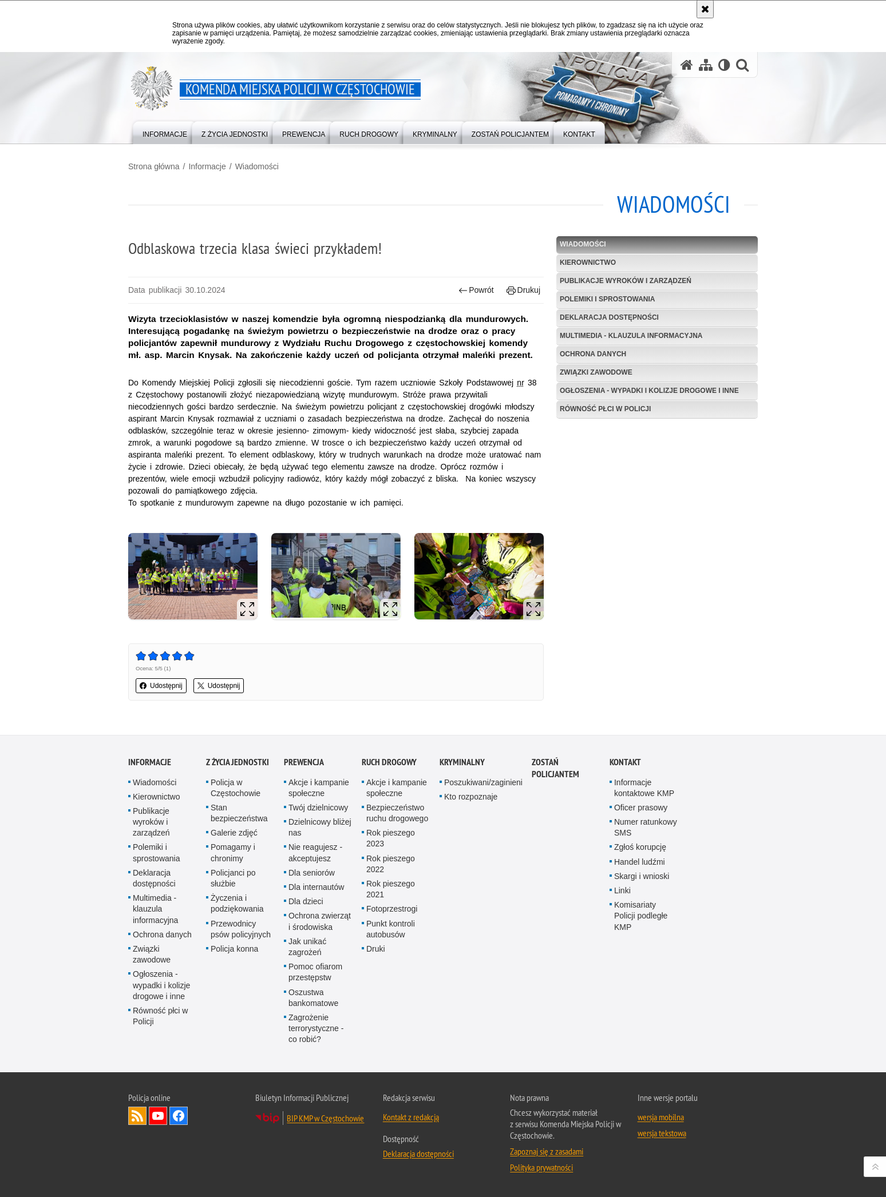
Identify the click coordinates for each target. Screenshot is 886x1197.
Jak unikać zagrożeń (307, 947)
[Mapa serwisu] (706, 65)
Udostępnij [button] (161, 686)
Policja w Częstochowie (235, 788)
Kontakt (625, 762)
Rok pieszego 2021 (390, 889)
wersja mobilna (661, 1117)
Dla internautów (316, 887)
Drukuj (523, 290)
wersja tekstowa (662, 1133)
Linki (622, 890)
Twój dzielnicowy (318, 807)
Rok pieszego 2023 (390, 838)
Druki (375, 948)
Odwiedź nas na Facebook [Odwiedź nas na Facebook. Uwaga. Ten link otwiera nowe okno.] (178, 1116)
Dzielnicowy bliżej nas (319, 827)
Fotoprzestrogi (391, 908)
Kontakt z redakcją (411, 1117)
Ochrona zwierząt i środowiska (319, 921)
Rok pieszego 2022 (390, 864)
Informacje (207, 166)
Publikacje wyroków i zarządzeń (625, 281)
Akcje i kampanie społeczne (318, 788)
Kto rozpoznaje (470, 796)
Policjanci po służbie (233, 878)
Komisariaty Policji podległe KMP (640, 915)
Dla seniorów (311, 872)
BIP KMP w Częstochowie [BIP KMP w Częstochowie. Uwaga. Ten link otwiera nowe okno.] (325, 1118)
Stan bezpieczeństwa (239, 813)
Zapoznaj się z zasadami (546, 1151)
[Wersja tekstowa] (724, 65)
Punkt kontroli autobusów (390, 929)
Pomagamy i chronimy (233, 852)
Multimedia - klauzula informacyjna (631, 336)
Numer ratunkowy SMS (645, 827)
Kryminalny (462, 762)
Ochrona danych (593, 354)
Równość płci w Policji (605, 409)
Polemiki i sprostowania (607, 299)
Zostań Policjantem (555, 768)
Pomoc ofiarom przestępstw (315, 972)
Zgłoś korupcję (640, 847)
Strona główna (154, 166)
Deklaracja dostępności (609, 317)
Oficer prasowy (640, 807)
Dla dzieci (305, 901)
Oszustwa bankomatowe (313, 998)
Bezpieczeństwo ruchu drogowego (397, 813)
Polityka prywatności (541, 1167)
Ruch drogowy (389, 762)
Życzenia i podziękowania (237, 903)
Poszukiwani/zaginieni (483, 782)
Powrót (476, 290)
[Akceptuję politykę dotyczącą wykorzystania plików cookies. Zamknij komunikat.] (705, 9)
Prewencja (304, 762)
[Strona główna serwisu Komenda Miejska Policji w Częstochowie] (687, 65)
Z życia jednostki (237, 762)
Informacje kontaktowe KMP (644, 788)
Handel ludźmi (639, 861)
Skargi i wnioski (641, 876)
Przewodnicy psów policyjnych (241, 929)
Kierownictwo (588, 263)
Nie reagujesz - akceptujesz (315, 852)
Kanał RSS (137, 1116)
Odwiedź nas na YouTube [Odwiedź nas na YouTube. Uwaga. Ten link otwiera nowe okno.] (158, 1116)
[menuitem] (164, 132)
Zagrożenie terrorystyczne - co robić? (315, 1028)
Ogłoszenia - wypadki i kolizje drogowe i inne (649, 391)
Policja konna (234, 948)
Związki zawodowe (596, 372)
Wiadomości (257, 166)
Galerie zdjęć (234, 832)
